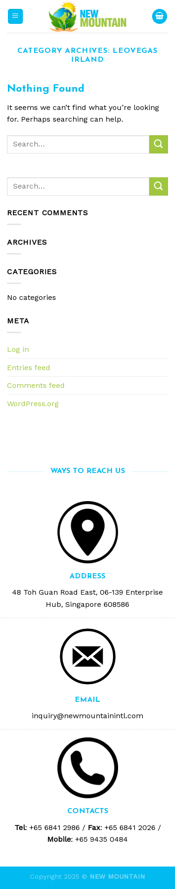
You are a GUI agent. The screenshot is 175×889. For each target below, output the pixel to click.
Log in (18, 349)
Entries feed (28, 367)
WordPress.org (33, 403)
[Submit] (158, 144)
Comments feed (36, 385)
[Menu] (15, 16)
